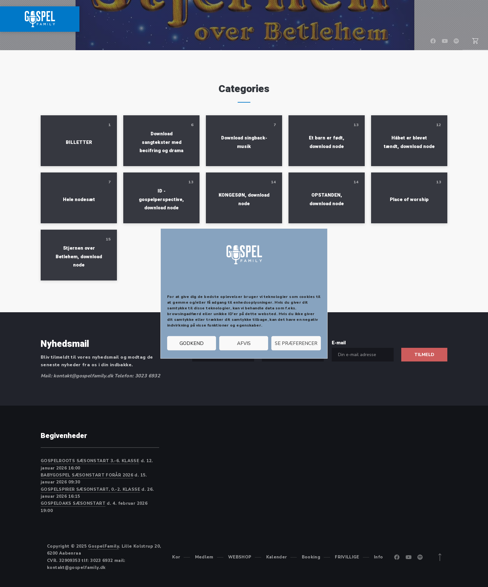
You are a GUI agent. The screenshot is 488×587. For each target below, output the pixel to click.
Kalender (357, 19)
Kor (243, 19)
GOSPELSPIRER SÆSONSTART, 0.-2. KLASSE (90, 489)
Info (474, 19)
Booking (398, 19)
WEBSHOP (313, 19)
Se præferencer (296, 343)
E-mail (339, 342)
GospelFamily (103, 546)
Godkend (192, 343)
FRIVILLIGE (440, 19)
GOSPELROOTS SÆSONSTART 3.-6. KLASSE (90, 461)
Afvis (244, 343)
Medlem (274, 19)
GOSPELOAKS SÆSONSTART (73, 503)
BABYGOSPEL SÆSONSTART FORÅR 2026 (87, 475)
